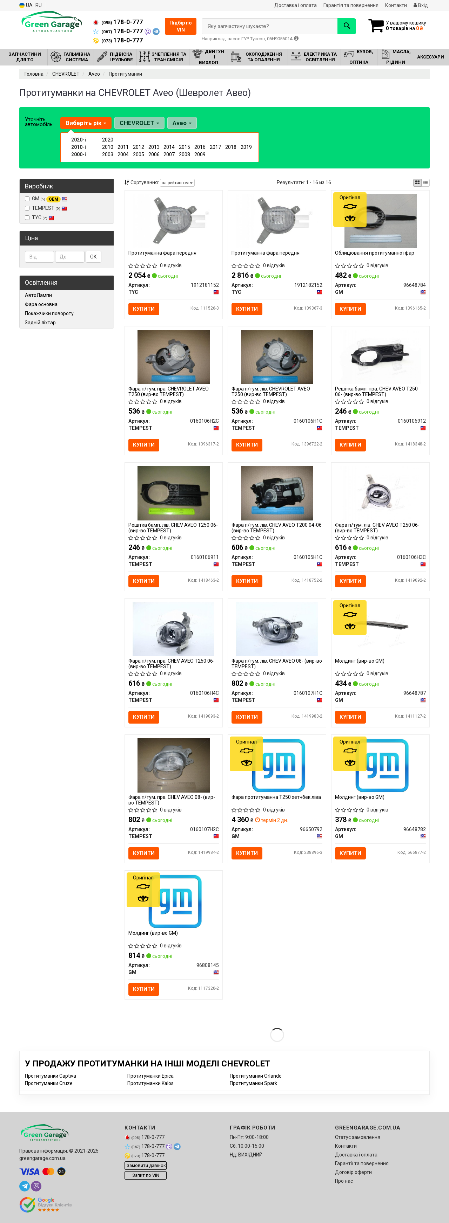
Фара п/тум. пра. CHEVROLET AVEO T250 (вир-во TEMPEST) (168, 391)
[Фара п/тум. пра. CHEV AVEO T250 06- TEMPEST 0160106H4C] (173, 628)
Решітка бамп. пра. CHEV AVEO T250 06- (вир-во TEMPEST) (376, 391)
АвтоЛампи (38, 295)
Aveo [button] (182, 122)
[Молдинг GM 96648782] (380, 765)
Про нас (344, 1181)
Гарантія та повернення (350, 5)
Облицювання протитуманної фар (374, 253)
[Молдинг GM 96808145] (173, 901)
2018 (230, 147)
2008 (184, 154)
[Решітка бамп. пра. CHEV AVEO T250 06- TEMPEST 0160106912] (380, 357)
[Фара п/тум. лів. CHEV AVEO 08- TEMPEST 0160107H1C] (277, 628)
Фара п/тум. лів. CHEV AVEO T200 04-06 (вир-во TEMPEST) (277, 527)
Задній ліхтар (40, 322)
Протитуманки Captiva (50, 1076)
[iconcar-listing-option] (425, 183)
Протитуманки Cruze (49, 1083)
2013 (154, 147)
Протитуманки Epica (150, 1076)
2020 (107, 140)
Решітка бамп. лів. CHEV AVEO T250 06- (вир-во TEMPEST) (173, 527)
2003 (107, 154)
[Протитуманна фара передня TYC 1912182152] (277, 220)
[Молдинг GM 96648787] (380, 628)
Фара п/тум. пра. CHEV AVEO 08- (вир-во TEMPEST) (171, 799)
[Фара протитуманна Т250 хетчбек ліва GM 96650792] (277, 765)
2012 (138, 147)
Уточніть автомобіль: (39, 121)
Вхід (421, 5)
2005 (138, 154)
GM (46, 199)
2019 (246, 147)
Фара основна (41, 304)
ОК (93, 257)
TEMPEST (46, 208)
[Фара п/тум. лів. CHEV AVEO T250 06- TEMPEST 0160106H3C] (380, 493)
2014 (169, 147)
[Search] (346, 26)
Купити (144, 309)
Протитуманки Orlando (256, 1076)
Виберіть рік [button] (86, 122)
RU (38, 5)
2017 (215, 147)
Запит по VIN (145, 1175)
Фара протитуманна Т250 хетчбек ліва (276, 797)
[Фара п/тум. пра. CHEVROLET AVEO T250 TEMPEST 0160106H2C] (174, 357)
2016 (200, 147)
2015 (184, 147)
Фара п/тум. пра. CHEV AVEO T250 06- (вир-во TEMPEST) (171, 663)
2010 (107, 147)
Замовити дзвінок (146, 1165)
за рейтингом (177, 182)
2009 (200, 154)
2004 (123, 154)
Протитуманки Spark (253, 1083)
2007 (169, 154)
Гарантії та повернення (362, 1163)
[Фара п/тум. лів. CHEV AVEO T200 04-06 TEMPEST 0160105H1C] (277, 493)
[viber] (36, 1186)
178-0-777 (118, 22)
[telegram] (24, 1186)
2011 (123, 147)
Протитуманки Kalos (150, 1083)
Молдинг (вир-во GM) (359, 661)
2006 (154, 154)
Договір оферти (353, 1172)
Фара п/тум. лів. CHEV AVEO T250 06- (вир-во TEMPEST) (377, 527)
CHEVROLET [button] (139, 122)
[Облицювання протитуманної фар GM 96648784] (380, 220)
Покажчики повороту (49, 313)
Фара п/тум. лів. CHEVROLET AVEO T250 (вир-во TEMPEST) (271, 391)
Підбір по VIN (180, 26)
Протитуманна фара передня (162, 253)
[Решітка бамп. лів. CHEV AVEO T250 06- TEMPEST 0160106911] (174, 493)
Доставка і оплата (295, 5)
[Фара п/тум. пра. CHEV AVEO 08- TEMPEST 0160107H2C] (174, 765)
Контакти (396, 5)
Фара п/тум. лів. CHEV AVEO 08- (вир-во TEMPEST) (277, 663)
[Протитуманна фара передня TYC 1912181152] (174, 220)
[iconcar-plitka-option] (417, 183)
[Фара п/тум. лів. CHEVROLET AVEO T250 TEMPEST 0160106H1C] (277, 357)
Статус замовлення (357, 1137)
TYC (39, 217)
